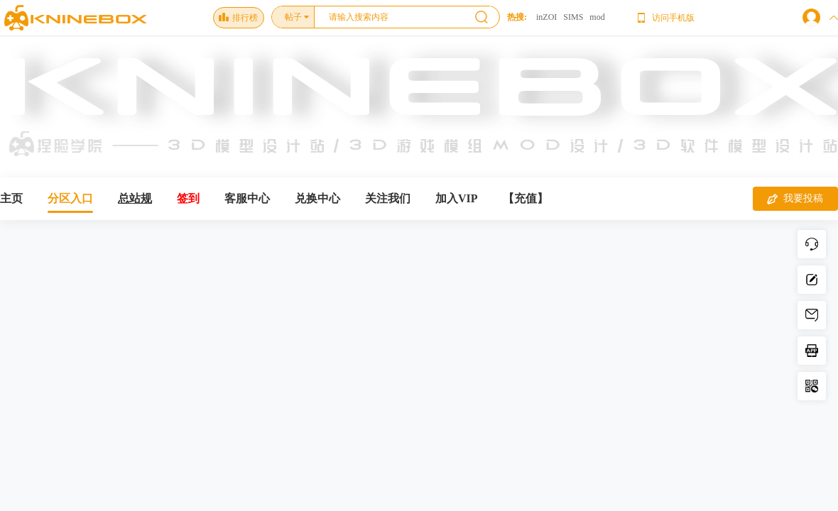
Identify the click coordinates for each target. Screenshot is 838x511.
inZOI (546, 17)
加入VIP (456, 198)
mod (596, 17)
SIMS (573, 17)
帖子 (293, 17)
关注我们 (387, 198)
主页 (11, 198)
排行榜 (238, 18)
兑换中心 (317, 198)
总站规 (135, 198)
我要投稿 (795, 198)
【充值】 (525, 198)
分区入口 (70, 198)
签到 (188, 198)
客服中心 (247, 198)
